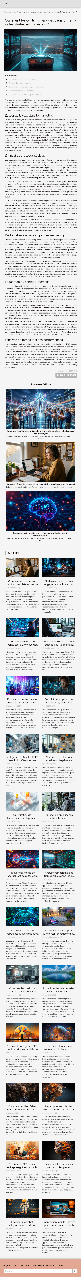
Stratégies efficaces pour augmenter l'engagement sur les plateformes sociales (59, 933)
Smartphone (18, 1265)
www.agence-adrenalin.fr (50, 220)
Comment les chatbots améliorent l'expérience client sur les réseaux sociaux (59, 760)
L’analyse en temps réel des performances (25, 95)
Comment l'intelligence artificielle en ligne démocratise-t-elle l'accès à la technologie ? (40, 432)
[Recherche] (38, 1271)
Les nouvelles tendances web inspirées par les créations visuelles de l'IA (59, 1167)
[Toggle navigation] (6, 3)
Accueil (6, 12)
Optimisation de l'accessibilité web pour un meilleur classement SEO (22, 818)
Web (14, 12)
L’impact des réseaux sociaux (20, 83)
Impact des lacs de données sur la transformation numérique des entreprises (59, 991)
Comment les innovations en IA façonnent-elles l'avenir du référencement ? (40, 534)
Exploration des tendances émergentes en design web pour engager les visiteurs (22, 702)
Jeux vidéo (50, 1265)
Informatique (38, 1265)
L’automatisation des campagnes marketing (26, 87)
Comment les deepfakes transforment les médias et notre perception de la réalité (22, 1109)
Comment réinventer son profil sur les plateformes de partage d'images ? (40, 484)
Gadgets (6, 1265)
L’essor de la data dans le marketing (22, 79)
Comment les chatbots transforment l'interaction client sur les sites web (22, 991)
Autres (60, 1265)
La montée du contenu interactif (21, 91)
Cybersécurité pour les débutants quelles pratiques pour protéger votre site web (22, 933)
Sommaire (12, 75)
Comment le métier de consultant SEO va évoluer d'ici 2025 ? (22, 644)
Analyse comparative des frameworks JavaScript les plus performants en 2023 (59, 875)
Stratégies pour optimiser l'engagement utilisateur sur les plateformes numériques (59, 584)
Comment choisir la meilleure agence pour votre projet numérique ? (59, 644)
